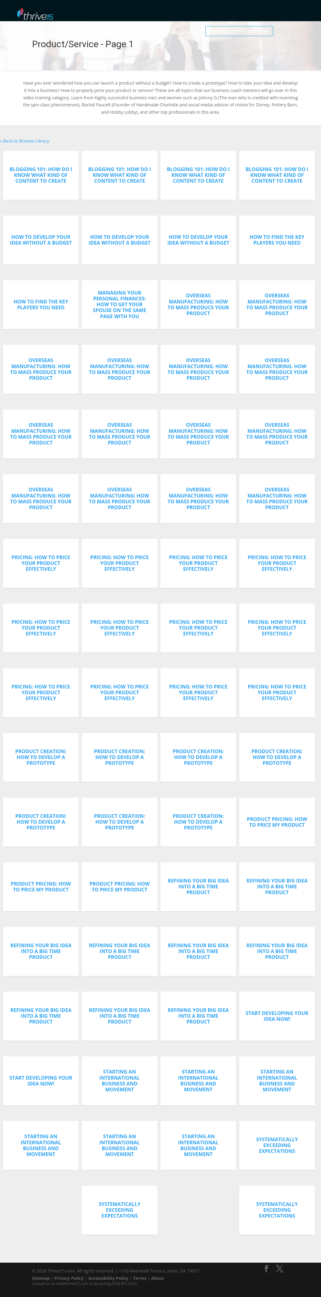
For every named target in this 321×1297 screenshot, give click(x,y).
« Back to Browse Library (24, 141)
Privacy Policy (69, 1278)
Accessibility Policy (108, 1278)
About (157, 1278)
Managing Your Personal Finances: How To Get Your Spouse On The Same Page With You (119, 304)
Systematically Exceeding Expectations (277, 1145)
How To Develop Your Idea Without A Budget (41, 240)
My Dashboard (205, 27)
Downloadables (168, 27)
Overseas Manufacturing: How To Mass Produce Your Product (198, 304)
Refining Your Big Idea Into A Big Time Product (198, 886)
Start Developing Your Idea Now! (277, 1016)
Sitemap (41, 1278)
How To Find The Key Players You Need (277, 240)
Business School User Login (249, 11)
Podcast (138, 27)
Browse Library (85, 27)
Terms (139, 1278)
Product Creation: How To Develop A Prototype (41, 757)
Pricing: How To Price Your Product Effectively (41, 563)
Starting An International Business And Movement (119, 1080)
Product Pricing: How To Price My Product (277, 822)
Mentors (115, 27)
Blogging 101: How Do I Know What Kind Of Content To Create (41, 175)
